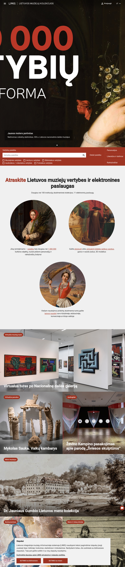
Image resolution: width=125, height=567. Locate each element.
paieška (31, 249)
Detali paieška (95, 155)
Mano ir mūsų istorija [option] (75, 522)
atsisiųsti (78, 249)
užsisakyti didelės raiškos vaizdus (100, 249)
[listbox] (13, 334)
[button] (58, 145)
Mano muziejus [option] (11, 459)
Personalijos (112, 150)
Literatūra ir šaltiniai (115, 156)
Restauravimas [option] (11, 522)
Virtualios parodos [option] (12, 397)
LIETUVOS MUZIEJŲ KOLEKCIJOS (36, 3)
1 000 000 (52, 249)
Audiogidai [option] (71, 397)
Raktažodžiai (112, 163)
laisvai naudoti (51, 313)
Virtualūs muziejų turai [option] (13, 335)
